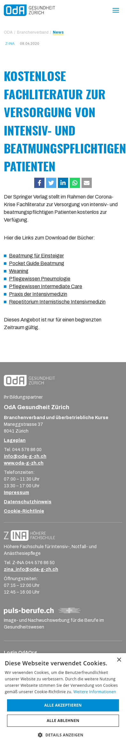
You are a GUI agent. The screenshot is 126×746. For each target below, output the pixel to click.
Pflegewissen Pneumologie (39, 278)
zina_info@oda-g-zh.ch (31, 569)
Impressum (16, 492)
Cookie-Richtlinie (24, 511)
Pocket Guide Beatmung (36, 263)
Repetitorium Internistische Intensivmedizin (57, 301)
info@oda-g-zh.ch (25, 456)
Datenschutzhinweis (27, 501)
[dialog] (63, 699)
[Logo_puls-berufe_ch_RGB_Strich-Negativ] (42, 610)
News (58, 32)
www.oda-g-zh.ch (23, 463)
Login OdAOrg (20, 652)
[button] (39, 183)
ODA (8, 32)
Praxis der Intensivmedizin (38, 294)
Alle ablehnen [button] (63, 720)
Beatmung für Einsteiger (36, 255)
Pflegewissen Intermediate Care (45, 286)
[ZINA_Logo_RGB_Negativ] (29, 535)
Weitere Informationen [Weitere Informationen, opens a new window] (95, 691)
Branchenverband (33, 32)
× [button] (118, 660)
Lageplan (15, 440)
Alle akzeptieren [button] (63, 705)
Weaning (18, 271)
